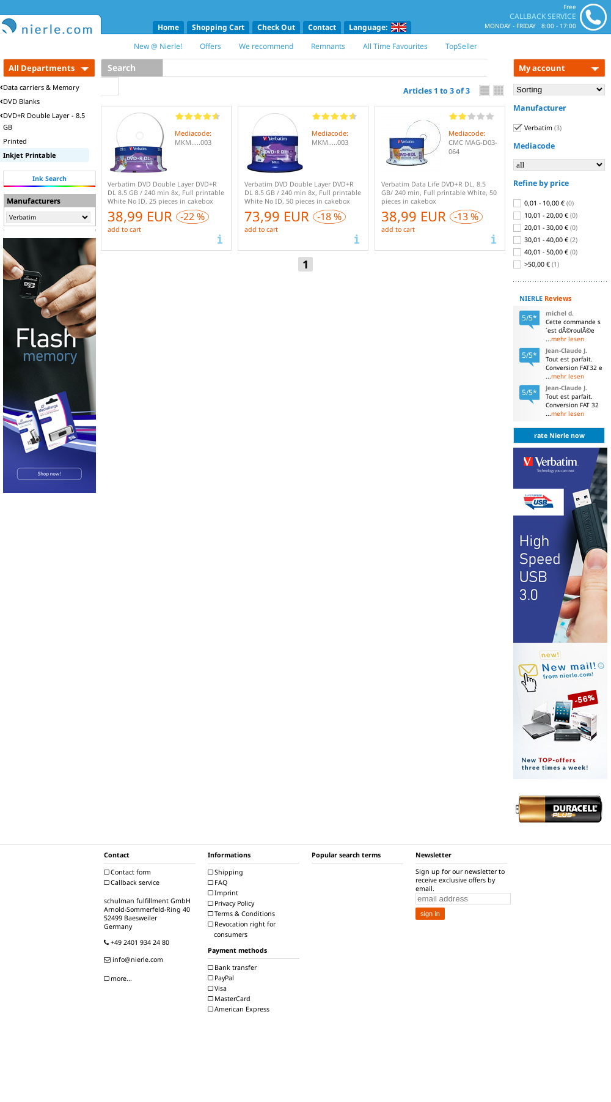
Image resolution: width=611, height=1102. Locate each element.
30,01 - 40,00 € (545, 239)
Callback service (133, 882)
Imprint (224, 893)
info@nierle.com (135, 959)
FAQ (219, 882)
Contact (322, 27)
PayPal (222, 978)
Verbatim (537, 128)
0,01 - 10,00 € (543, 203)
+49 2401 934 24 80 (138, 942)
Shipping (227, 872)
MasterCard (231, 998)
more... (119, 978)
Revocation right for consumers (243, 929)
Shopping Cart (218, 27)
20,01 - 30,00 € (545, 227)
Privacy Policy (232, 903)
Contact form (129, 872)
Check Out (276, 27)
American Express (240, 1009)
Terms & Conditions (243, 913)
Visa (219, 988)
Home (168, 27)
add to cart (124, 229)
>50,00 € (536, 264)
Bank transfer (234, 967)
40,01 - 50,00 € (545, 252)
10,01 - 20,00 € (545, 215)
